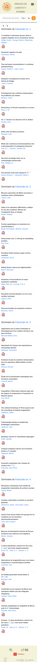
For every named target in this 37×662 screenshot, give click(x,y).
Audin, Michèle (6, 439)
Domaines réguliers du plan (11, 52)
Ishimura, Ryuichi (7, 367)
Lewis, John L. (19, 69)
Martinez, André (6, 98)
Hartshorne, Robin (7, 505)
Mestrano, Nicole (7, 311)
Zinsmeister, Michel (8, 54)
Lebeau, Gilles (6, 298)
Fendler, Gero (6, 122)
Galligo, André (6, 40)
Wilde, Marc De (6, 284)
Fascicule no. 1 (23, 29)
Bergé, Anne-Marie (7, 229)
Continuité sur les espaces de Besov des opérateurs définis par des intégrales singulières (16, 591)
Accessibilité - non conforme (25, 660)
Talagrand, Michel (7, 453)
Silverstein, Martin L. (22, 175)
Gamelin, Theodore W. (18, 148)
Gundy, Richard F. (7, 175)
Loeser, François (7, 83)
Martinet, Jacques (22, 229)
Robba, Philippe (6, 214)
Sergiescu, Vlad (6, 427)
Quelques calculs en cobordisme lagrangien (17, 437)
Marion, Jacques (7, 536)
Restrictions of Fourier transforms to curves (17, 107)
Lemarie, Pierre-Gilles (8, 596)
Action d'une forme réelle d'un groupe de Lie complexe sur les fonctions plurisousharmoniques (18, 517)
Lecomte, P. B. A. (19, 284)
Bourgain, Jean (6, 134)
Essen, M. (4, 550)
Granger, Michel (18, 40)
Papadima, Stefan (7, 412)
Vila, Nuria (4, 243)
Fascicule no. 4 (23, 479)
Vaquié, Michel (6, 490)
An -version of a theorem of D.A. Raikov (17, 119)
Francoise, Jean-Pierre (9, 468)
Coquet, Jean (6, 197)
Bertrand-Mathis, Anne (9, 336)
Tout (23, 18)
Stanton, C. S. (24, 550)
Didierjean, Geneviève (9, 350)
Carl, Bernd (5, 398)
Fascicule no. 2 (23, 186)
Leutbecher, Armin (7, 258)
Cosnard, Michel (7, 381)
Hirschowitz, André (21, 505)
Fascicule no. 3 (23, 322)
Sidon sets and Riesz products (12, 132)
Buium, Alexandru (7, 270)
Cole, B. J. (4, 148)
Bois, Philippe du (7, 163)
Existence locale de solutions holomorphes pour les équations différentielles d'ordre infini (17, 362)
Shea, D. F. (13, 550)
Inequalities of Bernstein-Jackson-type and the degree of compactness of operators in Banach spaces (17, 393)
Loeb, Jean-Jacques (8, 521)
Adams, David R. (7, 69)
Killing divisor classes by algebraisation (16, 267)
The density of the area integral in (16, 173)
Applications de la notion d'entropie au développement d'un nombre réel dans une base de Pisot (17, 331)
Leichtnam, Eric (6, 565)
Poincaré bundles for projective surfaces (16, 308)
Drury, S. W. (5, 110)
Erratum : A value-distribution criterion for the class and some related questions (17, 622)
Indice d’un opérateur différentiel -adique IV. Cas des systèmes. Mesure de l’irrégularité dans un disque (17, 210)
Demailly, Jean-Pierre (8, 610)
